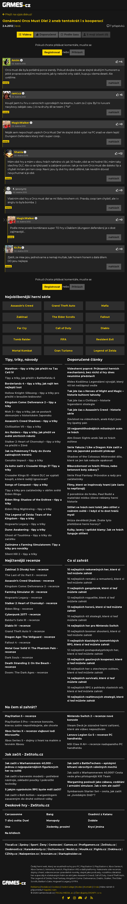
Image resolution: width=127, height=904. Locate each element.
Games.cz (70, 844)
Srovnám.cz (49, 853)
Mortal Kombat (22, 350)
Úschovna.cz (56, 849)
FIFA (63, 339)
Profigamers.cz (89, 844)
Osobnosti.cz (13, 849)
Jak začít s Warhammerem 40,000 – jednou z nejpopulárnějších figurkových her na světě (31, 767)
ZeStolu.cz (108, 844)
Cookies (56, 887)
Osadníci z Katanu (100, 814)
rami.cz (16, 93)
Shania (18, 152)
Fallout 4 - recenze (17, 642)
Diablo (105, 328)
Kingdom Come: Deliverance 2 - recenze (32, 586)
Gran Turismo (63, 350)
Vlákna (25, 34)
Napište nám (50, 890)
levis (17, 26)
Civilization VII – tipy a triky (23, 426)
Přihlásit (77, 52)
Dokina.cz (114, 849)
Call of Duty (63, 328)
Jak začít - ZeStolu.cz (24, 754)
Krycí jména (96, 826)
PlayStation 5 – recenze (20, 716)
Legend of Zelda (105, 350)
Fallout (105, 316)
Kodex (79, 887)
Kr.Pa (17, 247)
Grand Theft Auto (63, 305)
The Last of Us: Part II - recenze (26, 575)
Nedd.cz (71, 849)
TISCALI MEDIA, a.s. (65, 893)
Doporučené (46, 34)
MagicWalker (20, 122)
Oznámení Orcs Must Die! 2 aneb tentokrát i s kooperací (52, 21)
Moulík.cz (85, 849)
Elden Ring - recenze (19, 608)
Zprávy (24, 844)
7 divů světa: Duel (17, 820)
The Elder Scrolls (63, 316)
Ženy (43, 844)
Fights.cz (100, 849)
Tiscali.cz (11, 844)
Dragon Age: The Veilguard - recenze (30, 637)
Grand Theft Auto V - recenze (25, 631)
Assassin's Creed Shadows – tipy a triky (31, 421)
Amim (16, 60)
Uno (7, 826)
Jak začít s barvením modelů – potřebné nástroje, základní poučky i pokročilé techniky (32, 780)
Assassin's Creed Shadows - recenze (29, 580)
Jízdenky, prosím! (58, 826)
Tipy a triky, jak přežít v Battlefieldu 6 (30, 378)
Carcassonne (13, 814)
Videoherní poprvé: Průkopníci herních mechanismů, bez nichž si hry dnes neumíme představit (93, 372)
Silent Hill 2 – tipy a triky (21, 554)
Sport (34, 844)
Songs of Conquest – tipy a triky (26, 484)
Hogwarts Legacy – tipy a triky (25, 524)
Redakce (45, 887)
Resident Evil (105, 339)
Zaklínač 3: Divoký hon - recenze (27, 569)
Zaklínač (22, 316)
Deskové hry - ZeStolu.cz (27, 805)
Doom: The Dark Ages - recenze (26, 672)
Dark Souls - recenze (19, 657)
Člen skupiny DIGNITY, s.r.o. (88, 893)
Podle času (70, 34)
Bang (49, 814)
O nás (96, 887)
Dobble (93, 820)
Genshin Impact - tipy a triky (24, 460)
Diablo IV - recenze (18, 625)
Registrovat (52, 52)
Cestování (55, 844)
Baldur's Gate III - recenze (22, 620)
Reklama (35, 887)
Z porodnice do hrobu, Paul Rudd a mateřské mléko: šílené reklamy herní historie (92, 498)
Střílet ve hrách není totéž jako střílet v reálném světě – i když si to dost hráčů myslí (93, 511)
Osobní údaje (67, 887)
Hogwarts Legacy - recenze (23, 597)
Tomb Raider (22, 339)
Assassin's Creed (22, 305)
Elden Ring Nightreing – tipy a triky (28, 509)
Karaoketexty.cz (35, 849)
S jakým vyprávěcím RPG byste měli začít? (33, 789)
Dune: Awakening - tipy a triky (25, 529)
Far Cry (22, 328)
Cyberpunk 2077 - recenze (23, 614)
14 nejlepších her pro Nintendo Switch (92, 625)
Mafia (105, 305)
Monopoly (53, 820)
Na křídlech (12, 833)
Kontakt (88, 887)
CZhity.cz (11, 853)
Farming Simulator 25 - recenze (26, 592)
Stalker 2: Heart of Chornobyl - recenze (31, 603)
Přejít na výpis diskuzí (17, 14)
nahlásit (114, 82)
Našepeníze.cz (29, 853)
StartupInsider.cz (70, 853)
